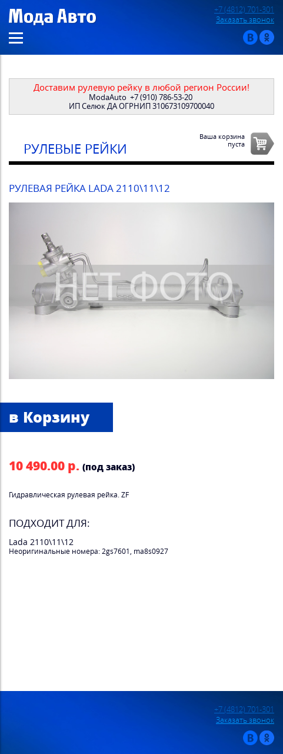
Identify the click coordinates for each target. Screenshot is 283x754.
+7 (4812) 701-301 (244, 10)
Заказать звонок (245, 20)
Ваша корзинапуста (222, 140)
